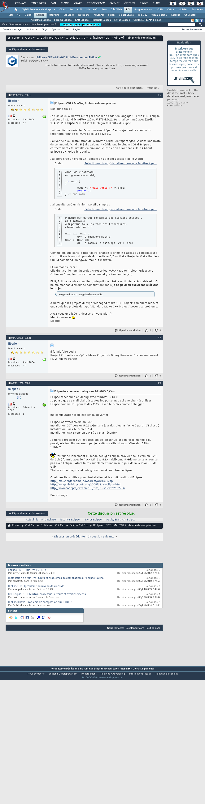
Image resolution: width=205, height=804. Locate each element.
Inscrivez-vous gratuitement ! (80, 24)
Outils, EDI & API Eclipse (147, 20)
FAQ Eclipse (82, 20)
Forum (16, 38)
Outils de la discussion (129, 87)
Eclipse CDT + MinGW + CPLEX (27, 570)
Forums (20, 3)
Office (170, 9)
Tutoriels (38, 3)
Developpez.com (135, 627)
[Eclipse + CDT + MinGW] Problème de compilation (66, 57)
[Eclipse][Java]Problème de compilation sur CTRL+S (40, 602)
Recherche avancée (192, 29)
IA (71, 9)
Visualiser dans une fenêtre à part (133, 163)
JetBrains (54, 15)
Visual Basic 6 (159, 15)
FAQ (53, 3)
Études (129, 3)
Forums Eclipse (63, 20)
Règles (76, 29)
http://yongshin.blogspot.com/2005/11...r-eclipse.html (85, 484)
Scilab (111, 15)
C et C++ (30, 38)
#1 (159, 94)
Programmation (143, 9)
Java (104, 9)
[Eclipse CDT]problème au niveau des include (36, 586)
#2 (159, 337)
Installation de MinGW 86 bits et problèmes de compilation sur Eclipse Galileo (56, 578)
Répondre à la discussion (27, 49)
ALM (79, 9)
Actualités (32, 520)
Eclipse (40, 15)
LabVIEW (69, 15)
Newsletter (95, 3)
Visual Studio (126, 15)
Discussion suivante (100, 537)
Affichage (152, 87)
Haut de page (153, 627)
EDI (128, 9)
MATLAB (99, 15)
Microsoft (91, 9)
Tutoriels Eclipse (101, 20)
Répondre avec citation (128, 330)
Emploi (114, 3)
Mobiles (183, 9)
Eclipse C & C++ (79, 38)
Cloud (62, 9)
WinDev (142, 15)
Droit (143, 3)
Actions (31, 29)
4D (18, 15)
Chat (78, 3)
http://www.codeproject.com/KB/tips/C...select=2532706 (87, 488)
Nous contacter (115, 627)
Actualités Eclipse (41, 20)
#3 (159, 382)
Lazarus (175, 15)
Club (156, 3)
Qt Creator (190, 15)
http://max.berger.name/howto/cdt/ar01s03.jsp (81, 481)
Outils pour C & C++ (52, 38)
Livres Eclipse (122, 20)
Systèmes (197, 9)
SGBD (159, 9)
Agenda (56, 29)
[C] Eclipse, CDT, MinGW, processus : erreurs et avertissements (47, 594)
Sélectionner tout (96, 163)
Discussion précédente (69, 537)
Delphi (28, 15)
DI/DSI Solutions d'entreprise (38, 9)
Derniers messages (13, 29)
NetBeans (84, 15)
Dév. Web (116, 9)
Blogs (64, 3)
